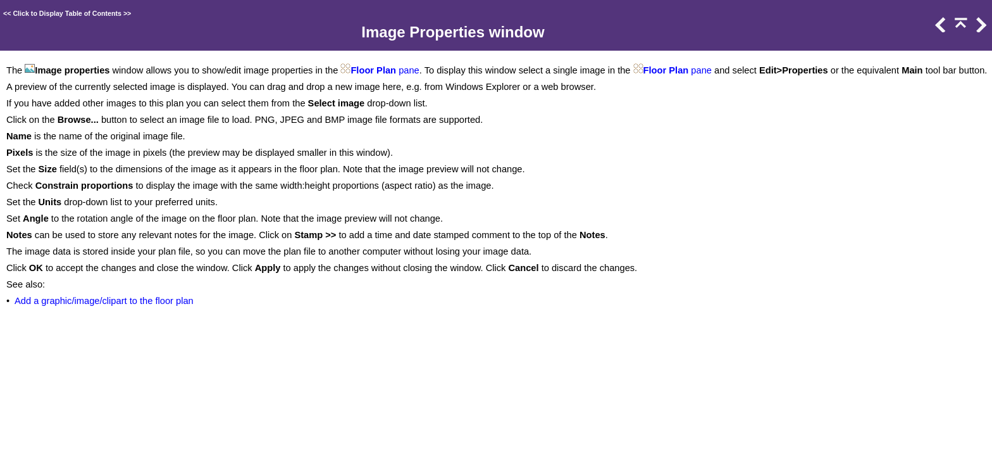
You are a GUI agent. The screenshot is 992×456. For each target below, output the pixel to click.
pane (407, 70)
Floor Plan (373, 70)
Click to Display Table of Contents (67, 13)
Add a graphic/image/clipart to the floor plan (104, 301)
